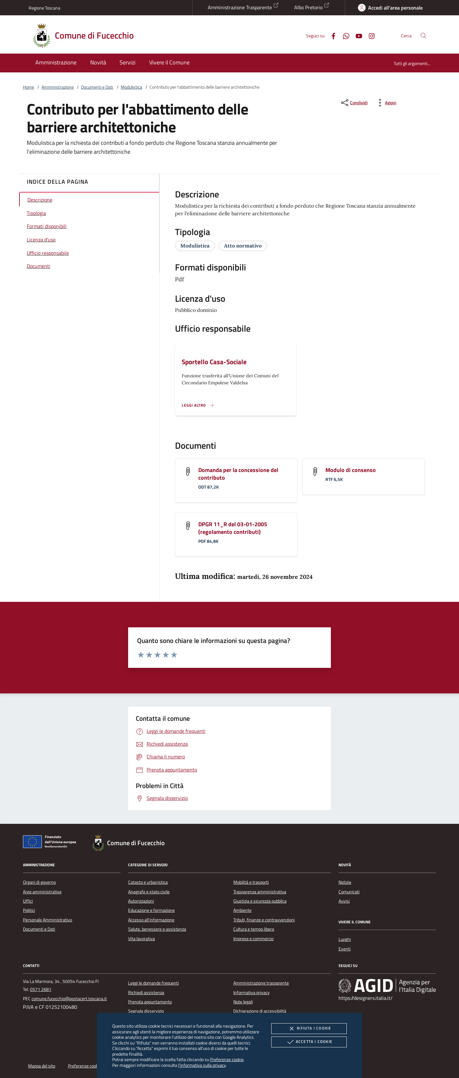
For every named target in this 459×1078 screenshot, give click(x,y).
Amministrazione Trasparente (243, 6)
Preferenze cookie (227, 1059)
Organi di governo (39, 882)
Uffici (28, 900)
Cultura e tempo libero (253, 929)
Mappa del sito (41, 1065)
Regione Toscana (44, 7)
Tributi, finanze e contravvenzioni (264, 919)
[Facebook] (330, 35)
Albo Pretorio (312, 6)
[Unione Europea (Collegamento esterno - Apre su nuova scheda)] (51, 843)
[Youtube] (356, 35)
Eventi (345, 948)
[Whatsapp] (343, 35)
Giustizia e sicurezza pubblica (260, 900)
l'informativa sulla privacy (202, 1065)
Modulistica (131, 87)
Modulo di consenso (350, 470)
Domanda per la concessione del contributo (238, 474)
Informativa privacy (251, 992)
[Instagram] (369, 35)
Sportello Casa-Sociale (214, 362)
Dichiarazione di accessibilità (259, 1011)
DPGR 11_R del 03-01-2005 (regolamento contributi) (232, 528)
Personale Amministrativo (47, 919)
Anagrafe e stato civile (149, 891)
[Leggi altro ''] (198, 405)
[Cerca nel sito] (423, 35)
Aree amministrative (42, 891)
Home (28, 87)
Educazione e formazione (151, 910)
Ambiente (242, 910)
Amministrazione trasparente (261, 982)
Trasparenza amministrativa (259, 891)
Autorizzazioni (141, 900)
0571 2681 (40, 989)
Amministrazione (57, 87)
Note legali (243, 1001)
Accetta (309, 1042)
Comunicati (349, 891)
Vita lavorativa (141, 938)
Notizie (345, 882)
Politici (29, 910)
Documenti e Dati (97, 87)
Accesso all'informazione (151, 919)
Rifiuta (309, 1028)
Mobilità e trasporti (251, 882)
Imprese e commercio (253, 938)
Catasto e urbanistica (148, 882)
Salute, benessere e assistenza (157, 929)
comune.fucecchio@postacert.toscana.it (69, 998)
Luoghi (345, 939)
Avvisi (344, 900)
